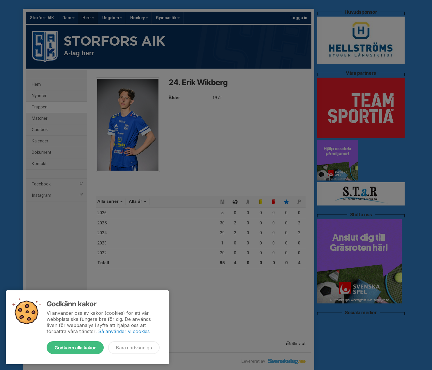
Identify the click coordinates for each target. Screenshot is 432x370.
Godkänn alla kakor (75, 348)
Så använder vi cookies (124, 331)
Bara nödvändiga (134, 348)
